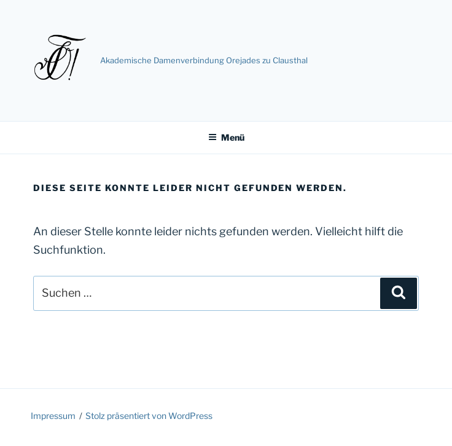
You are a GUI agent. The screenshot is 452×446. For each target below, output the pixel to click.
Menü (226, 137)
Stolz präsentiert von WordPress (148, 415)
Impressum (53, 415)
